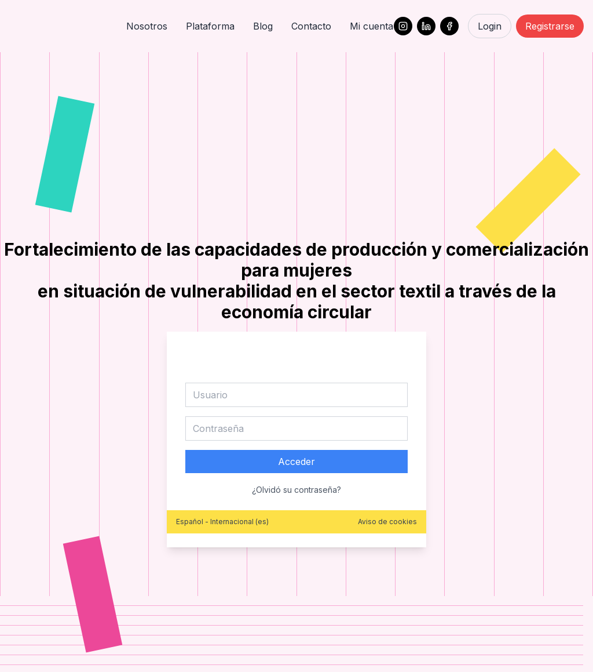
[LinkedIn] (426, 26)
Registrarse (549, 26)
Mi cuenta (371, 26)
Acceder (296, 461)
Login (490, 26)
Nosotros (146, 26)
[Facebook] (449, 26)
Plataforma (210, 26)
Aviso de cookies (387, 521)
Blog (263, 26)
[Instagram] (403, 26)
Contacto (311, 26)
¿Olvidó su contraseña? (296, 490)
